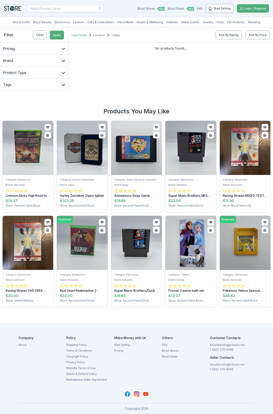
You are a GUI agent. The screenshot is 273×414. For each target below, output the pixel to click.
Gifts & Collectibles (100, 22)
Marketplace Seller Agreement (86, 379)
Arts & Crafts (21, 22)
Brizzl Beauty (42, 22)
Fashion (78, 22)
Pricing (118, 350)
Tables (115, 35)
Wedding (254, 22)
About (22, 344)
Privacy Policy (75, 362)
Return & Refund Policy (81, 374)
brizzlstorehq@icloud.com (227, 344)
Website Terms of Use (81, 368)
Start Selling (220, 9)
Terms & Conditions (79, 350)
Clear (40, 34)
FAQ (199, 8)
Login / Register (253, 8)
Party (220, 22)
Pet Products (236, 22)
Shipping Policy (76, 344)
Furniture (99, 35)
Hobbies (172, 22)
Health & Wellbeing (149, 22)
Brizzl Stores (151, 9)
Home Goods (190, 22)
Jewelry (208, 22)
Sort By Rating (228, 35)
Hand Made (125, 22)
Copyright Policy (77, 356)
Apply (57, 35)
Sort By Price (258, 35)
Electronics (62, 22)
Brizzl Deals (181, 9)
